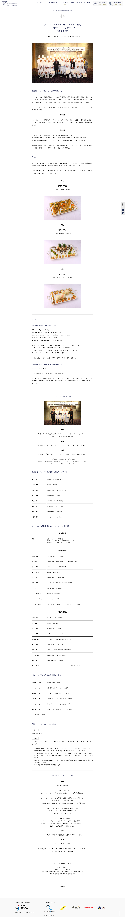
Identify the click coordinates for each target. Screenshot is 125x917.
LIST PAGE (62, 886)
